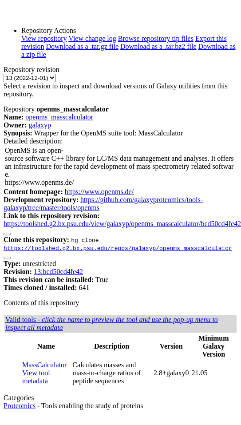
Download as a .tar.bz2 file (158, 46)
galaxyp (39, 125)
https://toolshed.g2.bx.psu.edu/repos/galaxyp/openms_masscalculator (118, 248)
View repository (44, 38)
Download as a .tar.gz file (82, 46)
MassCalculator (44, 365)
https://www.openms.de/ (99, 191)
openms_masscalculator (59, 117)
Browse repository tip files (156, 38)
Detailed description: (33, 141)
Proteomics (20, 405)
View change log (92, 38)
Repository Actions (48, 30)
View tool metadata (36, 377)
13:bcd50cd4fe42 (58, 271)
